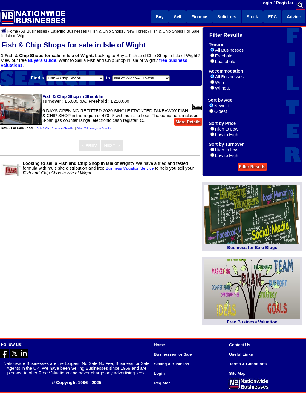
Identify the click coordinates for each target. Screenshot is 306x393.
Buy (159, 16)
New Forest (136, 31)
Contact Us (239, 345)
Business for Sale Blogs (252, 247)
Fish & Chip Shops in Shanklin (55, 128)
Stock (252, 16)
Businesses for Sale (173, 354)
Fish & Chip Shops (106, 31)
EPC (272, 16)
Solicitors (226, 16)
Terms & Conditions (248, 364)
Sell (177, 16)
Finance (199, 16)
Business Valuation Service (130, 168)
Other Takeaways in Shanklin (94, 128)
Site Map (237, 373)
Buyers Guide (42, 60)
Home (12, 31)
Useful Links (241, 354)
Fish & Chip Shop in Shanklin (72, 96)
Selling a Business (171, 364)
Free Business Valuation (252, 322)
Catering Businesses (68, 31)
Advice (294, 16)
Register (284, 3)
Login (266, 3)
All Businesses (34, 31)
